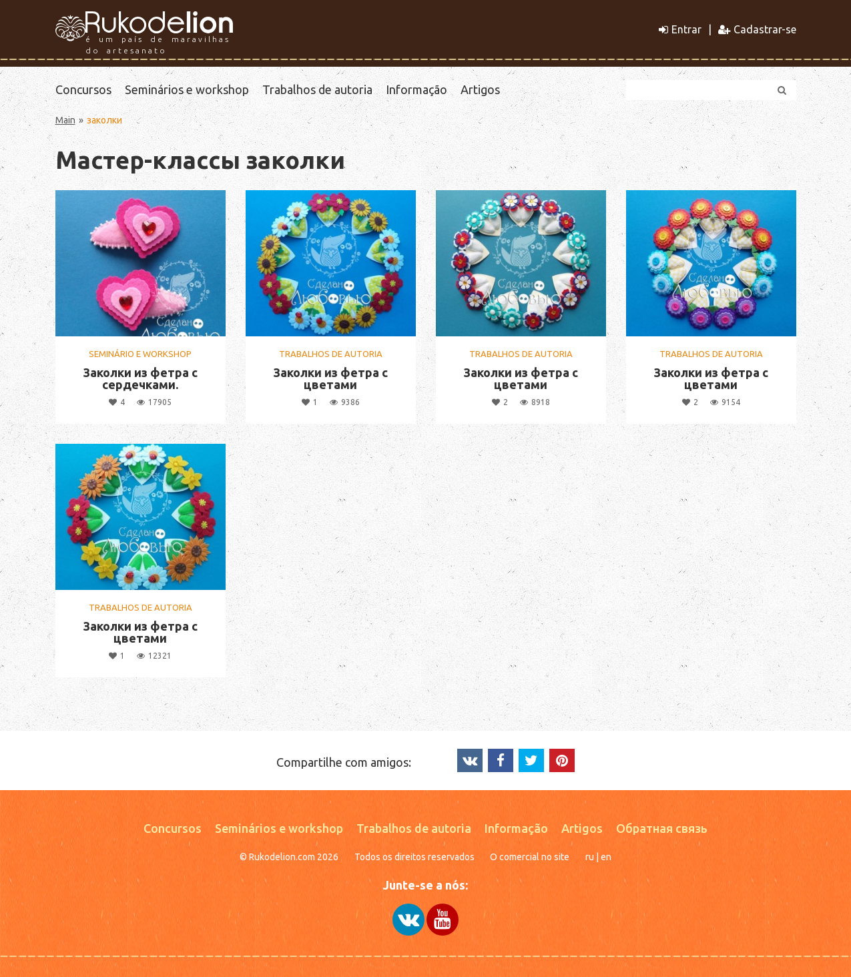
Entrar (680, 29)
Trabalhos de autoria (317, 89)
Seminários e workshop (187, 89)
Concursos (83, 89)
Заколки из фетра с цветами (330, 378)
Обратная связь (661, 828)
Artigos (480, 89)
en (606, 857)
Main (65, 120)
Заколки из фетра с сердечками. (140, 378)
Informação (416, 89)
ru (589, 857)
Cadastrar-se (757, 29)
